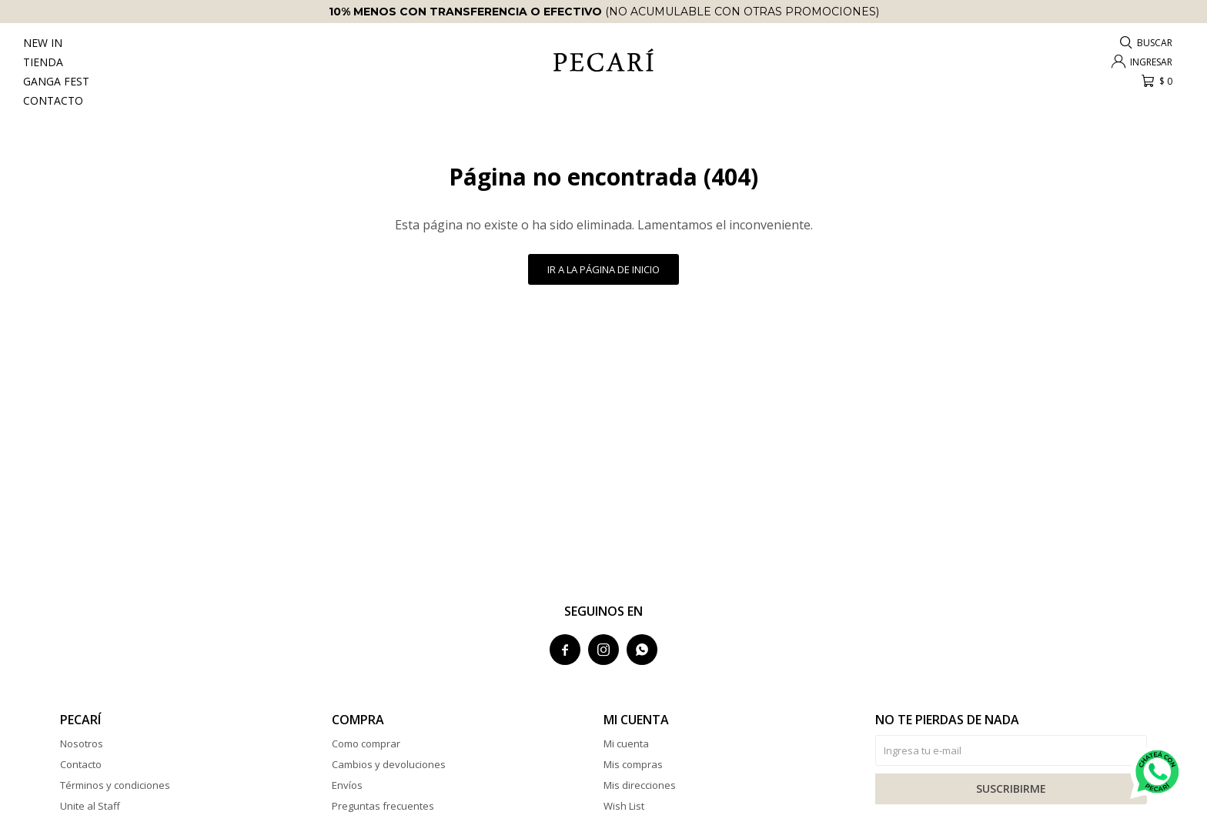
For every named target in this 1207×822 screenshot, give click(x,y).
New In (42, 42)
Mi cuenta (626, 743)
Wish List (624, 806)
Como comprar (366, 743)
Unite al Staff (90, 806)
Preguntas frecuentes (383, 806)
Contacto (53, 100)
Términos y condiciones (115, 785)
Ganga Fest (56, 81)
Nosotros (81, 743)
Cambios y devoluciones (389, 764)
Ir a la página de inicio (603, 269)
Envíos (347, 785)
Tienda (43, 62)
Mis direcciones (640, 785)
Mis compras (633, 764)
